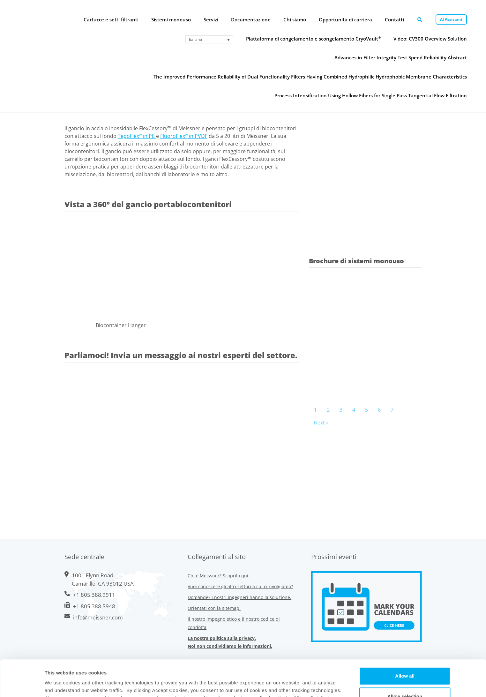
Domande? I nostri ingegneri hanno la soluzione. (239, 597)
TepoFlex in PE (137, 135)
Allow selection (404, 662)
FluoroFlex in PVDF (183, 135)
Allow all (405, 641)
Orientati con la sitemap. (214, 608)
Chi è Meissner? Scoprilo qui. (219, 576)
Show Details (296, 684)
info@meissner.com (98, 617)
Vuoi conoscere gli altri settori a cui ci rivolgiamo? (240, 586)
